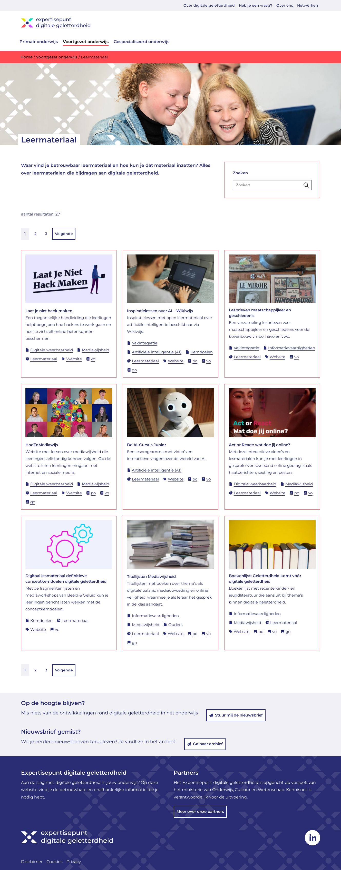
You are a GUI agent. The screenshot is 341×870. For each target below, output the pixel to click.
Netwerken (307, 5)
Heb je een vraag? (255, 5)
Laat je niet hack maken (48, 310)
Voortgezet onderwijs (86, 41)
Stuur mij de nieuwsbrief (236, 715)
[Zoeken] (272, 185)
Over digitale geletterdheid (209, 5)
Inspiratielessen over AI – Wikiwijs (160, 310)
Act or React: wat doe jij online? (259, 444)
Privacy (73, 861)
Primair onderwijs (39, 41)
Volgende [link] (64, 233)
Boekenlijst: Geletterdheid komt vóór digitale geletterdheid (265, 578)
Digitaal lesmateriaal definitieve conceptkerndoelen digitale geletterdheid (65, 578)
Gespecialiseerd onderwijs (141, 41)
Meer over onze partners (200, 811)
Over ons (284, 5)
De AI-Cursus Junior (146, 444)
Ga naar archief (205, 743)
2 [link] (36, 233)
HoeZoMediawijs (41, 444)
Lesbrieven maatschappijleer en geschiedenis (260, 313)
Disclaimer (32, 861)
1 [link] (25, 233)
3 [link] (46, 233)
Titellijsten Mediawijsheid (151, 576)
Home (27, 57)
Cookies (54, 861)
